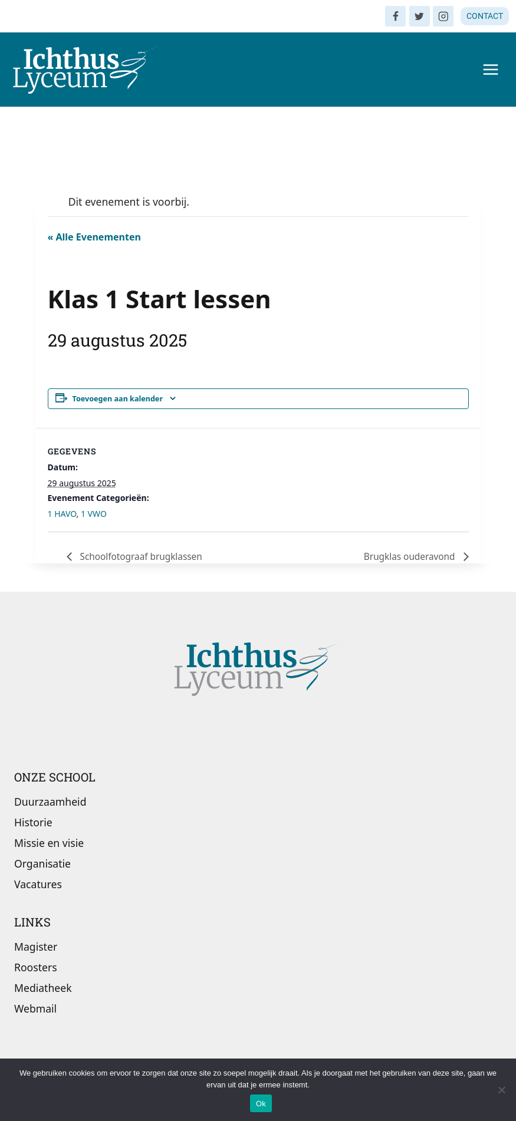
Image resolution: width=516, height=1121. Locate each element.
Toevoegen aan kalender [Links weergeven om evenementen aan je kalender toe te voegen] (118, 399)
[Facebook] (395, 16)
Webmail (35, 1008)
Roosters (35, 967)
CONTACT (484, 16)
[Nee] (501, 1090)
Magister (35, 946)
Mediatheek (43, 988)
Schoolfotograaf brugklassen (143, 556)
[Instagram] (443, 16)
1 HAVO (62, 513)
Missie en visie (49, 843)
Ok (261, 1103)
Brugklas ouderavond (409, 556)
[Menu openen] (490, 69)
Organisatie (42, 863)
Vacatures (38, 885)
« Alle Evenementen (94, 236)
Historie (33, 822)
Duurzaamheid (50, 801)
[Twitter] (419, 16)
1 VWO (94, 513)
